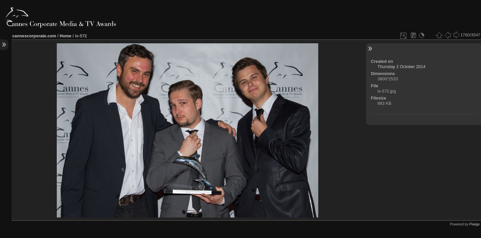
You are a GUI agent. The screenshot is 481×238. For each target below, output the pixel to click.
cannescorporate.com (34, 35)
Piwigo (474, 224)
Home (66, 35)
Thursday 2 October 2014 (402, 66)
